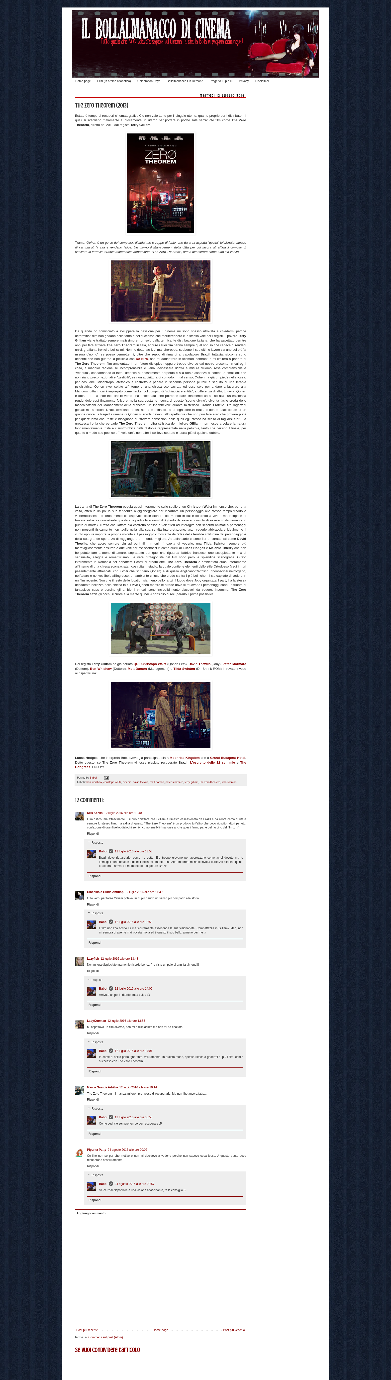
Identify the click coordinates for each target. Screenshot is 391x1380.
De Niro (142, 359)
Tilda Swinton (184, 669)
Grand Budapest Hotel (227, 758)
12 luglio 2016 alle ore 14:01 (133, 1051)
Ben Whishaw (101, 669)
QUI (136, 664)
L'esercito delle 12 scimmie (212, 762)
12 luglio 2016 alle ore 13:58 (133, 851)
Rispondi (93, 833)
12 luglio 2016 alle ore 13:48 (119, 958)
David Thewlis (199, 664)
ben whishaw (94, 782)
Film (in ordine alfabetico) (114, 81)
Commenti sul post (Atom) (105, 1337)
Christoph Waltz (154, 664)
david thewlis (140, 782)
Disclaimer (262, 81)
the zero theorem (210, 782)
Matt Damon (138, 669)
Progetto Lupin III (221, 81)
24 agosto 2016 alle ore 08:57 (134, 1184)
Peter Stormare (234, 664)
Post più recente (87, 1330)
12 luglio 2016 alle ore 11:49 (144, 892)
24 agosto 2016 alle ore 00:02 (127, 1149)
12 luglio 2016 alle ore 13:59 (133, 922)
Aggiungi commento (91, 1213)
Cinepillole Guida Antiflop (105, 892)
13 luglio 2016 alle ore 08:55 (133, 1117)
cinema (127, 782)
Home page (83, 81)
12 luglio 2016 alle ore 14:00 (133, 988)
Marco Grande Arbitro (102, 1087)
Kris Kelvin (95, 813)
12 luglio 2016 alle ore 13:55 (126, 1021)
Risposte (97, 842)
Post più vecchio (234, 1330)
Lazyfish (93, 958)
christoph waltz (112, 782)
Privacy (244, 81)
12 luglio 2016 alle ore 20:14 (138, 1087)
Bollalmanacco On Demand (185, 81)
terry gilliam (191, 782)
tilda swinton (229, 782)
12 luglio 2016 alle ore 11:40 (123, 813)
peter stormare (174, 782)
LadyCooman (96, 1021)
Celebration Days (148, 81)
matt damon (157, 782)
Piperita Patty (96, 1149)
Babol (103, 851)
